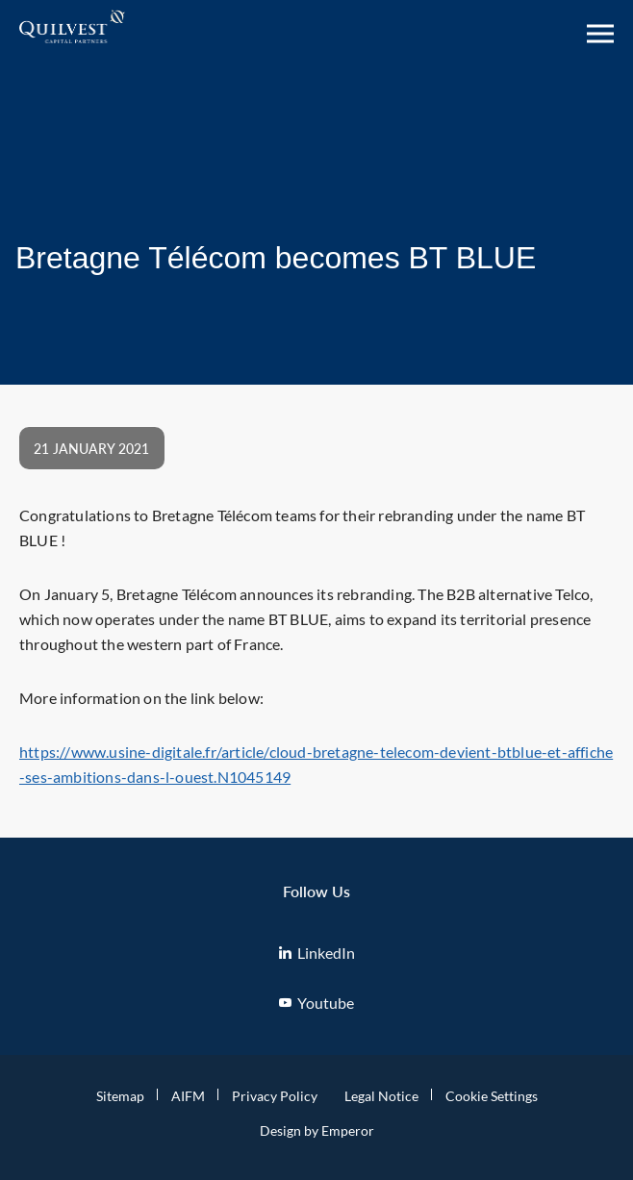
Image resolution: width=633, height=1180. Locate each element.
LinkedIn (317, 952)
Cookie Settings (491, 1096)
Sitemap (120, 1096)
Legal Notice (381, 1096)
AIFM (188, 1096)
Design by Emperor (317, 1130)
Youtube (316, 1002)
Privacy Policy (274, 1096)
